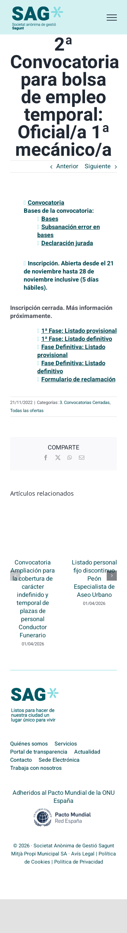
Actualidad (87, 752)
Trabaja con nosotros (36, 768)
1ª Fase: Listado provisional (79, 331)
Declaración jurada (67, 243)
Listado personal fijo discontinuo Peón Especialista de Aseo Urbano (94, 579)
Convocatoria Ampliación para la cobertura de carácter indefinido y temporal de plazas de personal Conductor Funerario (32, 599)
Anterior (67, 166)
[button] (15, 576)
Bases (49, 219)
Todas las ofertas (27, 410)
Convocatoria (46, 202)
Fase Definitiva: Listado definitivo (71, 367)
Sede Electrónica (59, 760)
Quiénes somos (29, 744)
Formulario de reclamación (78, 379)
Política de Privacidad (78, 862)
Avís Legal (82, 853)
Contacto (21, 760)
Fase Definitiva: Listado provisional (71, 351)
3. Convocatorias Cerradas (85, 402)
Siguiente (98, 166)
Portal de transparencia (38, 752)
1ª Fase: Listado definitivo (76, 339)
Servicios (66, 744)
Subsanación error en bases (68, 231)
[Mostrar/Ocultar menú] (111, 17)
